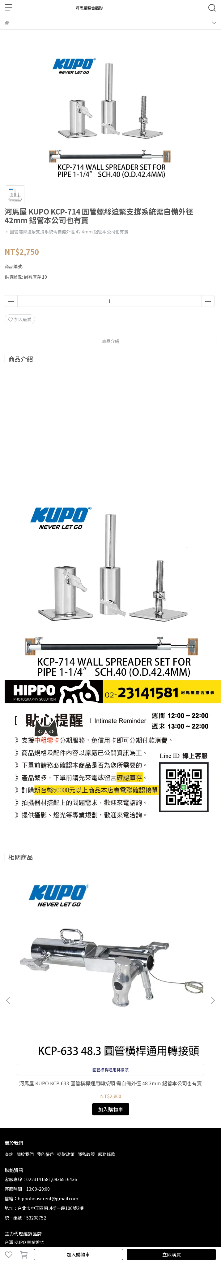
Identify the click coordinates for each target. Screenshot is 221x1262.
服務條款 (106, 1154)
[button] (212, 1000)
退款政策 (65, 1154)
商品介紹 (110, 341)
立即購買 (171, 1254)
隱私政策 (86, 1154)
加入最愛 (20, 319)
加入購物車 (78, 1254)
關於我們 (25, 1154)
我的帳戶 (45, 1154)
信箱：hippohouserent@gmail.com (41, 1198)
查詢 (9, 1154)
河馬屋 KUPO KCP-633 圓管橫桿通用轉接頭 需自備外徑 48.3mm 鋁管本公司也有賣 (110, 1083)
